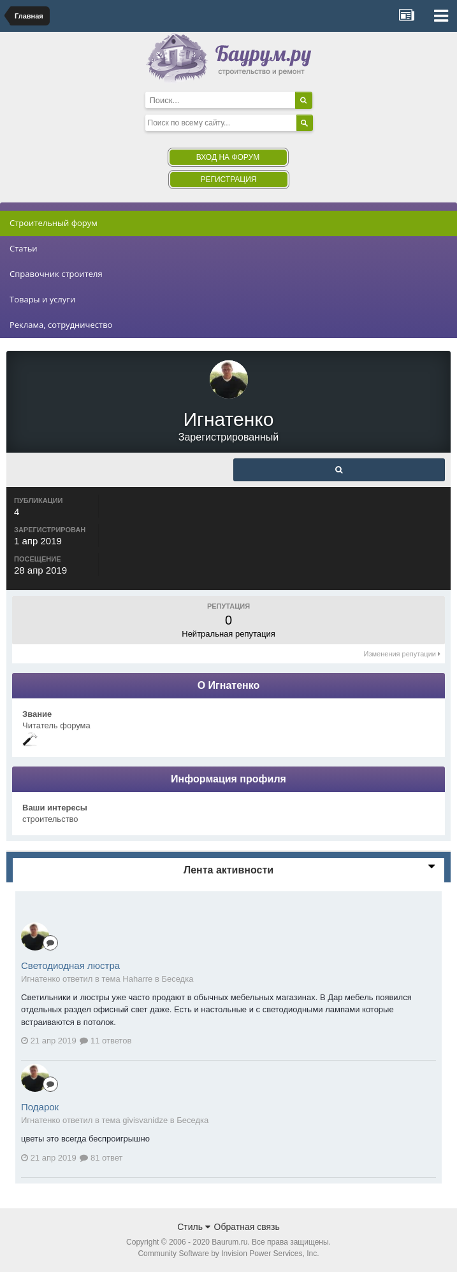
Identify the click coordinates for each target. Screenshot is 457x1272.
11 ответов (105, 1040)
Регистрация (228, 179)
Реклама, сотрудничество (61, 324)
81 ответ (101, 1157)
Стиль (193, 1227)
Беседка (177, 979)
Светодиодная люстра (70, 965)
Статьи (24, 248)
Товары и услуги (42, 299)
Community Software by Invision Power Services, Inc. (228, 1253)
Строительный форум (54, 223)
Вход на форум (227, 157)
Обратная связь (247, 1227)
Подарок (40, 1106)
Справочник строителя (56, 273)
